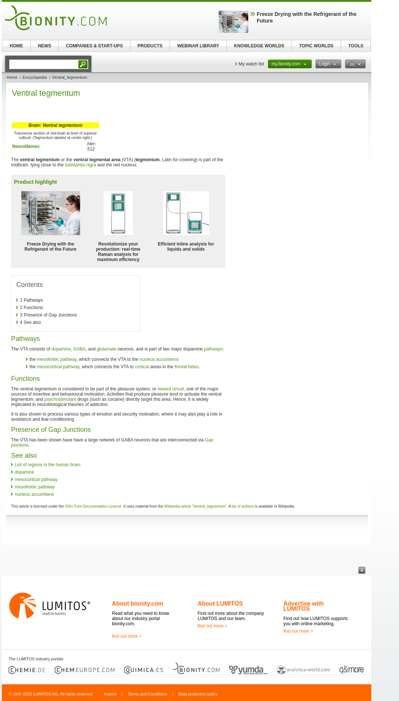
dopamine (61, 349)
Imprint (110, 694)
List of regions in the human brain (47, 464)
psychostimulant (60, 399)
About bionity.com (137, 603)
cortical (142, 366)
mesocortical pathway (58, 366)
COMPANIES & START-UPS (94, 45)
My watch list (251, 64)
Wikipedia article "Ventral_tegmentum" (195, 506)
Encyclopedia (35, 77)
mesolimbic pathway (56, 359)
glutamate (106, 349)
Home (12, 77)
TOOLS (355, 45)
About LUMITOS (220, 603)
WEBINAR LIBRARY (198, 45)
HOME (16, 45)
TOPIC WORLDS (316, 45)
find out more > (126, 636)
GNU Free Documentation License (93, 506)
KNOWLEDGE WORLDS (259, 45)
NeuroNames (26, 146)
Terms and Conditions (147, 694)
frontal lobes (186, 366)
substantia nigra (80, 164)
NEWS (44, 45)
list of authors (242, 506)
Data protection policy (198, 694)
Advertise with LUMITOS (303, 606)
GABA (80, 349)
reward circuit (170, 389)
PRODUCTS (149, 45)
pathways (213, 349)
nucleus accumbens (159, 359)
